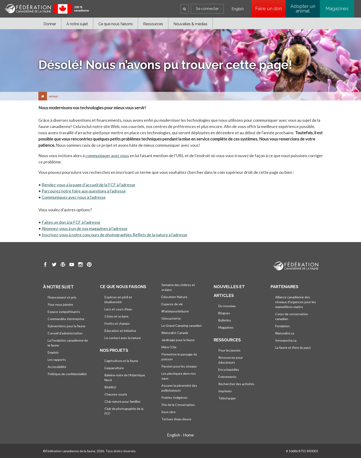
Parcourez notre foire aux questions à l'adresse (84, 190)
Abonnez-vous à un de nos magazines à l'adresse (84, 228)
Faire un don (270, 8)
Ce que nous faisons (115, 24)
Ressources (153, 24)
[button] (184, 9)
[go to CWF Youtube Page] (71, 265)
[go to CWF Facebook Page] (45, 265)
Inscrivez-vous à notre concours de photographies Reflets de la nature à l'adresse (114, 234)
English (237, 9)
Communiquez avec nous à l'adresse (74, 197)
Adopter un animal (302, 8)
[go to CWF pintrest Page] (89, 265)
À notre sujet (77, 24)
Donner (49, 24)
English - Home (180, 434)
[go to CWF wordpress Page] (63, 265)
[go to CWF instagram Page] (80, 265)
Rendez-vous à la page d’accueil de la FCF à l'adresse (88, 184)
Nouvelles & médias (190, 24)
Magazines (337, 8)
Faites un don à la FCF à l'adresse (71, 222)
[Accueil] (42, 96)
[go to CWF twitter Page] (54, 265)
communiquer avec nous (107, 155)
